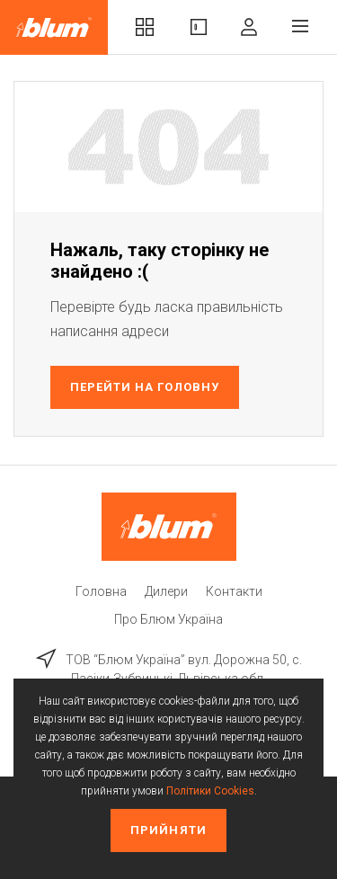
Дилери (166, 591)
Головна (101, 591)
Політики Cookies (210, 791)
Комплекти (145, 27)
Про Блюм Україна (168, 619)
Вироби (198, 27)
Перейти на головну (144, 387)
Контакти (234, 591)
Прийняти (168, 830)
